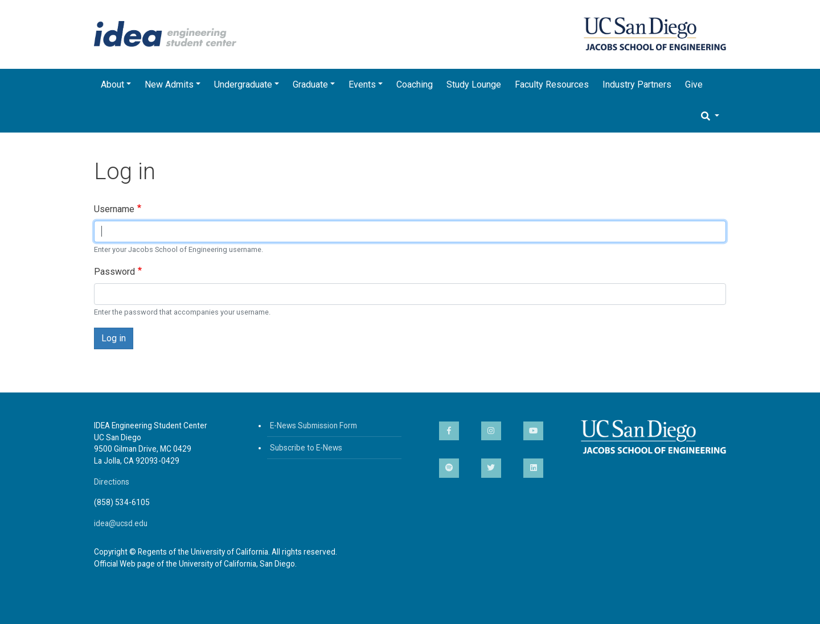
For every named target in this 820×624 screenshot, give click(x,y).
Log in (113, 338)
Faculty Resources (552, 84)
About (112, 84)
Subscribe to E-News (306, 447)
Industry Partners (636, 84)
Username (114, 209)
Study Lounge (473, 84)
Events (362, 84)
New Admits (169, 84)
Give (694, 84)
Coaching (414, 84)
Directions (111, 481)
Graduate (310, 84)
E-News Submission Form (313, 425)
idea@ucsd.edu (120, 523)
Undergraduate (243, 84)
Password (114, 271)
